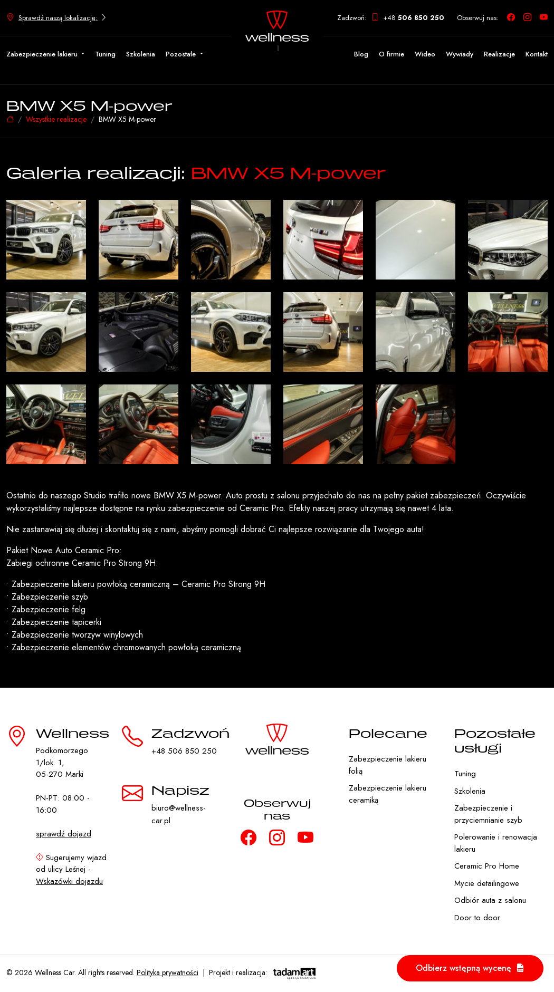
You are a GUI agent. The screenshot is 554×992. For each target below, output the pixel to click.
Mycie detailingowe (486, 883)
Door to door (477, 917)
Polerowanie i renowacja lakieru (495, 843)
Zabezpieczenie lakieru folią (387, 765)
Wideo (425, 54)
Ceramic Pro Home (486, 866)
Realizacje (499, 54)
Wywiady (459, 54)
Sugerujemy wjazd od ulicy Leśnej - (71, 869)
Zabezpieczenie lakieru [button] (43, 54)
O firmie (391, 54)
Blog (361, 54)
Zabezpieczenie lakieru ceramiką (387, 794)
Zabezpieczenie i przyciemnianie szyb (488, 814)
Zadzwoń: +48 (390, 18)
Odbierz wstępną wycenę (470, 968)
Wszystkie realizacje (56, 119)
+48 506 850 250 (184, 751)
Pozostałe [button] (182, 54)
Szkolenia (140, 54)
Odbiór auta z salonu (490, 900)
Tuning (105, 54)
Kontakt (537, 54)
